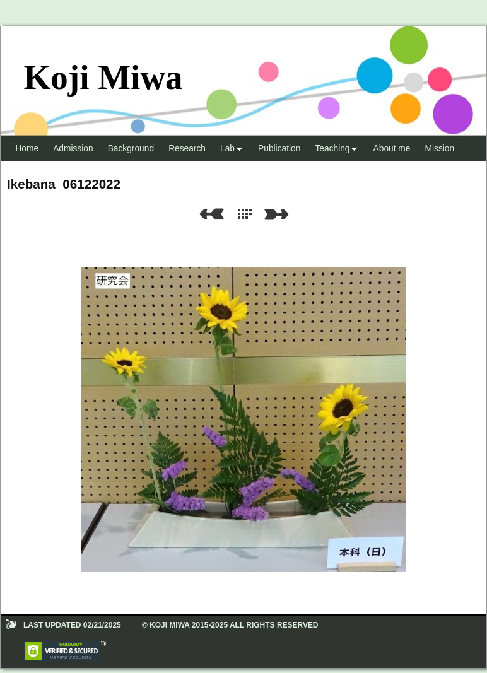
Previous (211, 214)
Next (278, 214)
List (247, 214)
